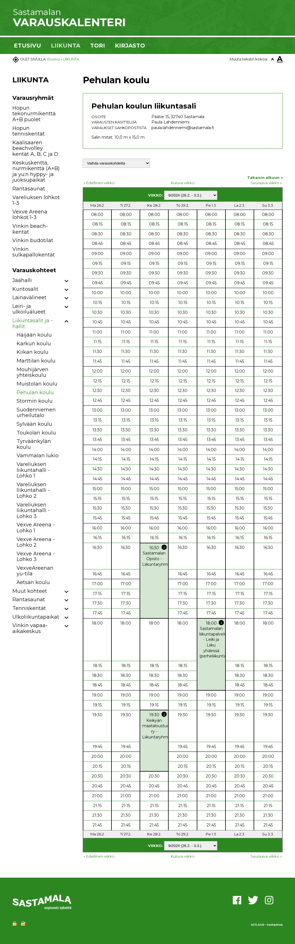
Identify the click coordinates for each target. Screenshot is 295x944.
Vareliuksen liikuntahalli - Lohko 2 (33, 490)
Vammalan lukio (38, 455)
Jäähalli (22, 280)
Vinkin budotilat (32, 240)
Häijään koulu (34, 335)
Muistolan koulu (37, 384)
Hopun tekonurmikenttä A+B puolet (34, 114)
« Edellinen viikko (99, 183)
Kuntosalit (25, 289)
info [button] (164, 547)
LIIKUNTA (65, 45)
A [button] (272, 59)
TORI (97, 45)
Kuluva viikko (183, 183)
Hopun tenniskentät (28, 131)
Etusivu (53, 59)
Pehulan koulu (35, 392)
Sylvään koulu (34, 424)
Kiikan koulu (32, 352)
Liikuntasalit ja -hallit (32, 323)
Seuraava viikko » (266, 183)
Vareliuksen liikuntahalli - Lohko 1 (33, 470)
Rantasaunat (28, 189)
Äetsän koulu (33, 582)
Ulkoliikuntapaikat (35, 617)
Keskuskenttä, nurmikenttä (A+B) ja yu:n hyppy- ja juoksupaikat (36, 171)
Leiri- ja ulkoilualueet (29, 309)
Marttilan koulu (36, 361)
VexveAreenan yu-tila (35, 571)
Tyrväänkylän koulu (34, 444)
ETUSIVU (27, 45)
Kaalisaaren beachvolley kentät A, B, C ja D (35, 148)
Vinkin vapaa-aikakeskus (30, 628)
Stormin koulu (35, 401)
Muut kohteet (29, 591)
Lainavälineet (29, 297)
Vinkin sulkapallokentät (33, 252)
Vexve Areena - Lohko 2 (36, 542)
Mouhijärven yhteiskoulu (32, 372)
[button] (66, 281)
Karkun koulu (34, 344)
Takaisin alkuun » (265, 177)
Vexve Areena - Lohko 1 (36, 528)
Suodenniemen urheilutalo (36, 413)
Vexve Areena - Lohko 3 (36, 557)
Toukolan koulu (36, 433)
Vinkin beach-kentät (30, 229)
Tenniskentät (29, 608)
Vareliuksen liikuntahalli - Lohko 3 (33, 510)
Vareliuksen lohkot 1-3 (36, 200)
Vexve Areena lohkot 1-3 (29, 215)
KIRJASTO (130, 45)
